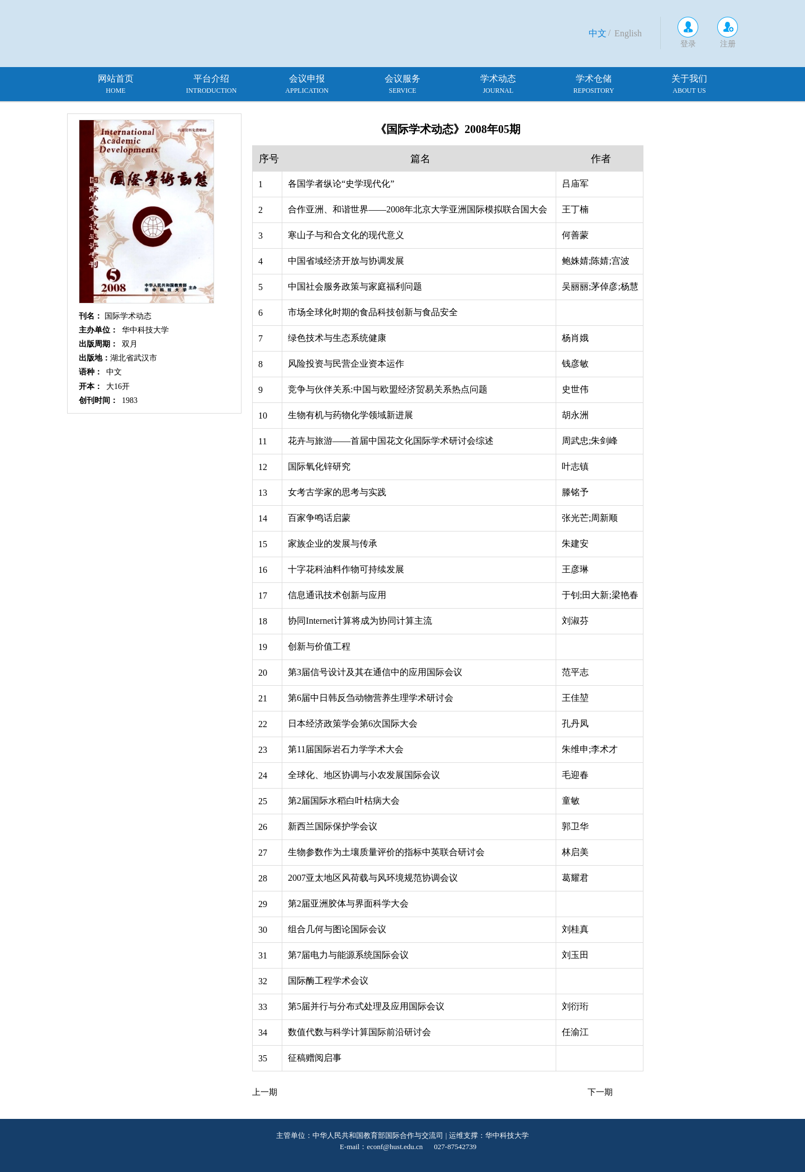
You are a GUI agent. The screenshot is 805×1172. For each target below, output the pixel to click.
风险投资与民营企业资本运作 (346, 363)
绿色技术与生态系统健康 (337, 338)
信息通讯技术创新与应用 (337, 595)
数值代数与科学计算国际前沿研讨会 (359, 1032)
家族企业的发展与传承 (332, 543)
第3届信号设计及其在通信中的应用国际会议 (375, 672)
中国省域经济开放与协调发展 (346, 260)
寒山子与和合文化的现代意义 (346, 235)
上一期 (264, 1092)
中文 (598, 33)
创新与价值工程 (319, 646)
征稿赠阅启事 (315, 1057)
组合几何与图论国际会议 (337, 929)
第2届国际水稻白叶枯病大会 (344, 800)
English (628, 33)
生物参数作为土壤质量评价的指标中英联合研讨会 (386, 852)
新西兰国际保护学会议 (332, 826)
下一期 (600, 1092)
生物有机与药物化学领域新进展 (350, 415)
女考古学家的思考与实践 (337, 492)
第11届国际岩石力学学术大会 (346, 749)
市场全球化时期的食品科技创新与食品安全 (373, 312)
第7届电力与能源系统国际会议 (348, 955)
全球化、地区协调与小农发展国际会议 (364, 775)
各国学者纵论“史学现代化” (341, 183)
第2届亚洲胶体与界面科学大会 (348, 903)
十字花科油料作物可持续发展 (346, 569)
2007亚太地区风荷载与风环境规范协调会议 (373, 877)
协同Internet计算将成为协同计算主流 (360, 620)
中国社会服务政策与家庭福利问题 (355, 286)
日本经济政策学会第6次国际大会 (353, 723)
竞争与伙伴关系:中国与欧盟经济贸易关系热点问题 (387, 389)
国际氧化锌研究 (319, 466)
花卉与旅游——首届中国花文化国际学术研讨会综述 (391, 440)
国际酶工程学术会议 (328, 980)
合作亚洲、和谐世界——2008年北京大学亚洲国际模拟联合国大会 (417, 209)
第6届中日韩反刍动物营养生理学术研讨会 (370, 698)
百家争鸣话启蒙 (319, 518)
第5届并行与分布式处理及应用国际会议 (366, 1006)
